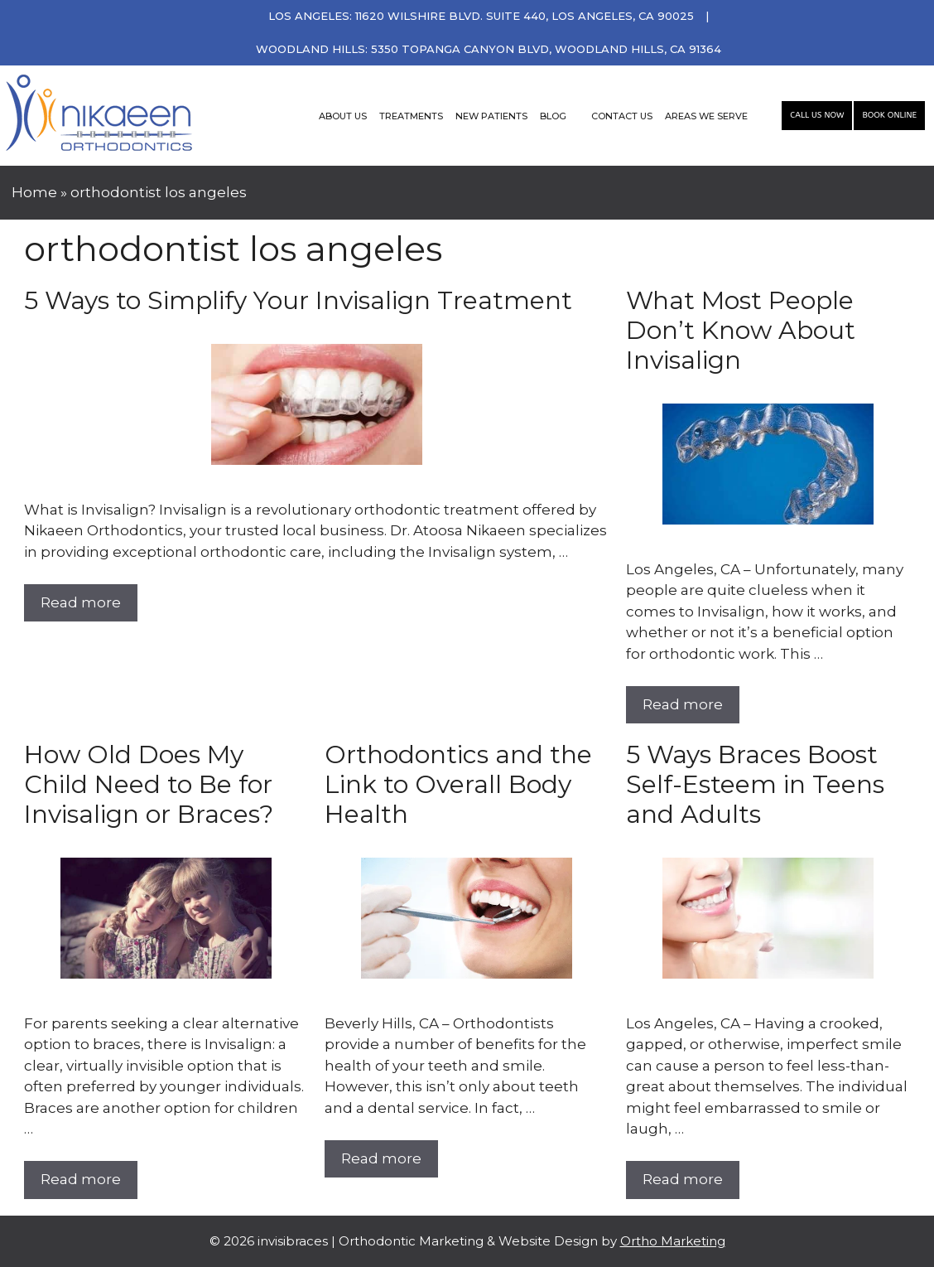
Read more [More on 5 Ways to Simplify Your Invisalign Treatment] (81, 602)
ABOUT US (343, 116)
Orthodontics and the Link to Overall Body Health (458, 784)
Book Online (889, 115)
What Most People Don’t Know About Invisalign (740, 330)
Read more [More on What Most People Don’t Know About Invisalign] (683, 704)
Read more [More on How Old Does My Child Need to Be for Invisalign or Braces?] (81, 1179)
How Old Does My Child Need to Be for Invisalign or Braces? (148, 784)
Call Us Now (817, 115)
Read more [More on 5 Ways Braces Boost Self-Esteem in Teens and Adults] (683, 1179)
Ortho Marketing (672, 1241)
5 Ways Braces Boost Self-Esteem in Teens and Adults (755, 784)
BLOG (553, 116)
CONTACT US (621, 116)
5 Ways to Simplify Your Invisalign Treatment (298, 300)
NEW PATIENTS (491, 116)
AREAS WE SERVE (706, 116)
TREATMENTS (411, 116)
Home (34, 192)
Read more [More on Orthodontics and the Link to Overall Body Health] (381, 1158)
